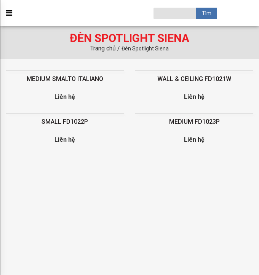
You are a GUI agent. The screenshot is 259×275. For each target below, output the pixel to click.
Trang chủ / (106, 48)
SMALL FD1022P (65, 121)
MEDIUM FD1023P (194, 121)
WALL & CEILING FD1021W (194, 78)
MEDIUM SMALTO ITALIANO (65, 78)
